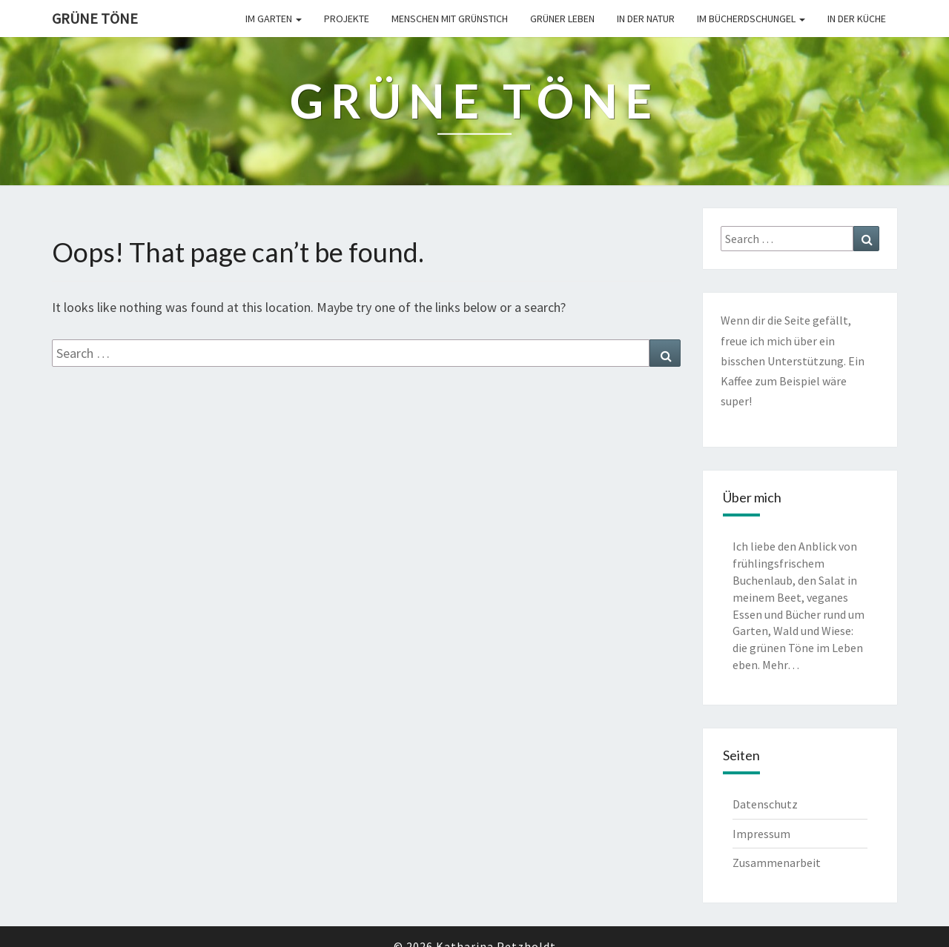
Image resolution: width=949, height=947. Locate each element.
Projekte (346, 18)
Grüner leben (562, 18)
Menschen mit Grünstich (449, 18)
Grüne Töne (95, 18)
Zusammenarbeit (777, 862)
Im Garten (273, 18)
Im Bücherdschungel (751, 18)
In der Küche (856, 18)
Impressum (761, 833)
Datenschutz (765, 804)
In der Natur (646, 18)
